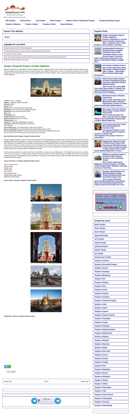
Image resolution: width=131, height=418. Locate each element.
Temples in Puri (100, 366)
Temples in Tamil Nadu (102, 387)
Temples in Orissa (101, 355)
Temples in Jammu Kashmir (104, 315)
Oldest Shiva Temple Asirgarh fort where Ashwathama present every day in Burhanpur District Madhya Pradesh (35, 57)
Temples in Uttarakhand (103, 398)
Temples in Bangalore (102, 275)
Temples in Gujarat (101, 293)
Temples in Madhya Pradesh (104, 329)
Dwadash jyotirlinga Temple (109, 20)
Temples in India (100, 304)
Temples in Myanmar (102, 344)
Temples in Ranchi (101, 373)
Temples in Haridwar (102, 297)
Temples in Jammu (101, 311)
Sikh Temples (10, 20)
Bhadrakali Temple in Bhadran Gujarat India (16, 60)
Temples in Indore (101, 308)
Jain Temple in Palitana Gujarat (12, 54)
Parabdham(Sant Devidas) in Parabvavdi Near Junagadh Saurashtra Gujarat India (27, 51)
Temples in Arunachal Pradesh (105, 264)
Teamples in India (49, 24)
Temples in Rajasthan (102, 369)
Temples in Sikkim (101, 384)
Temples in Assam (101, 268)
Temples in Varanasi (101, 402)
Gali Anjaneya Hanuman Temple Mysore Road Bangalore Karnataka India (114, 126)
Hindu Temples (100, 224)
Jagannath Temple (101, 235)
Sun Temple (98, 253)
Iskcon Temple (99, 232)
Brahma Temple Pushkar (11, 164)
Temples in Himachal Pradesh (105, 300)
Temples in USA (100, 391)
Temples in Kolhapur (102, 326)
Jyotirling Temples (101, 246)
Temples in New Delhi (102, 351)
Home (46, 381)
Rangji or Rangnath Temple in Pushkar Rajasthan (18, 48)
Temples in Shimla (101, 380)
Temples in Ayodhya (101, 271)
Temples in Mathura (101, 337)
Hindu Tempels (55, 20)
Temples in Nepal (31, 24)
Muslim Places (25, 20)
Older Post (84, 381)
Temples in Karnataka (102, 318)
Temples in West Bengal (103, 405)
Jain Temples (40, 20)
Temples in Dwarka (101, 282)
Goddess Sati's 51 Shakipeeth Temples (80, 20)
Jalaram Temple (100, 243)
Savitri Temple (8, 171)
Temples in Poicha (101, 358)
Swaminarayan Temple (102, 257)
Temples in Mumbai (101, 340)
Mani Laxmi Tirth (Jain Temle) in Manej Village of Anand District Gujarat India (114, 111)
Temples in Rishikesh (102, 376)
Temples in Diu (99, 279)
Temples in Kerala (101, 322)
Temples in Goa (100, 286)
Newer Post (8, 381)
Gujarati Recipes (66, 24)
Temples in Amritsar (101, 261)
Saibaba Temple (100, 250)
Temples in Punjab (101, 362)
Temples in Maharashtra (103, 333)
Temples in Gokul (100, 290)
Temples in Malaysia (12, 24)
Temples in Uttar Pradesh (103, 394)
